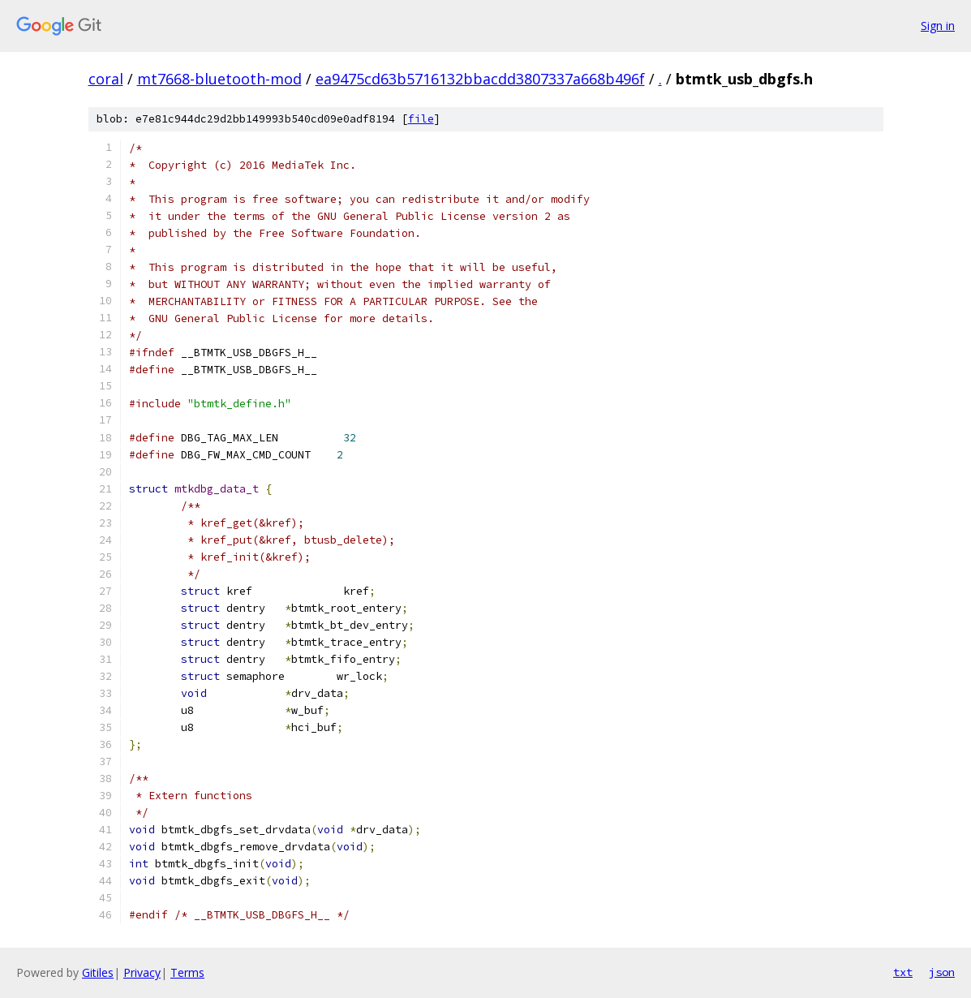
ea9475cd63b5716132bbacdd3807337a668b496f (480, 78)
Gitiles (98, 972)
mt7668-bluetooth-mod (219, 78)
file (421, 119)
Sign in (938, 25)
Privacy (142, 972)
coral (105, 78)
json (942, 972)
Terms (187, 972)
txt (903, 972)
